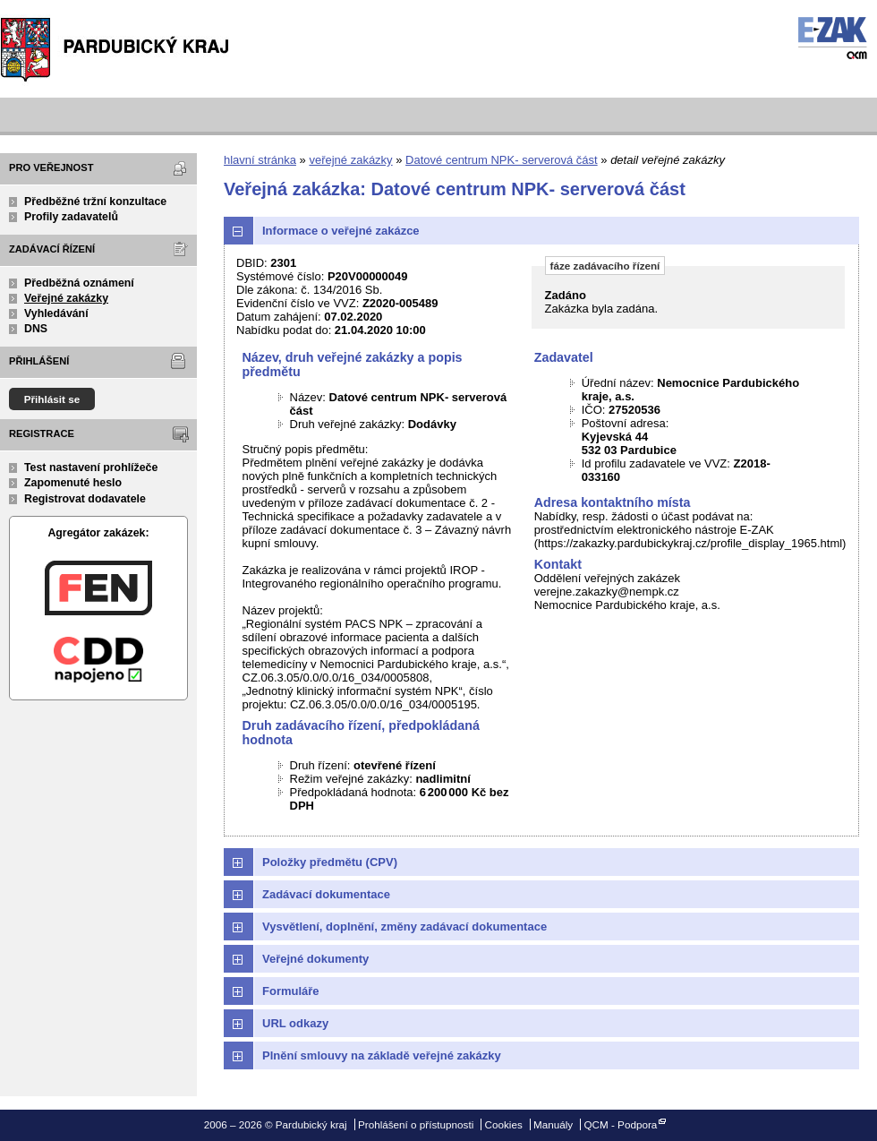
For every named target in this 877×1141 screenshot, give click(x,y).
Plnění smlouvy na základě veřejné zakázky (381, 1055)
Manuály (553, 1124)
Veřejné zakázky (66, 298)
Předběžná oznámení (79, 283)
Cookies (504, 1124)
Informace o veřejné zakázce (341, 230)
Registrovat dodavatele (85, 499)
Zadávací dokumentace (326, 894)
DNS (35, 328)
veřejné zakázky (350, 160)
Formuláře (290, 991)
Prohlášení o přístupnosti (415, 1124)
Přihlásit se (52, 399)
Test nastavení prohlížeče (91, 467)
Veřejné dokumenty (315, 958)
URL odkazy (295, 1023)
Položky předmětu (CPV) (329, 862)
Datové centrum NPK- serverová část (501, 160)
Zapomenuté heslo (73, 482)
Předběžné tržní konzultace (95, 201)
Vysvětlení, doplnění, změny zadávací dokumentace (404, 926)
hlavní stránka (260, 160)
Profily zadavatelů (71, 216)
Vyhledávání (56, 313)
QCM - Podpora (620, 1124)
